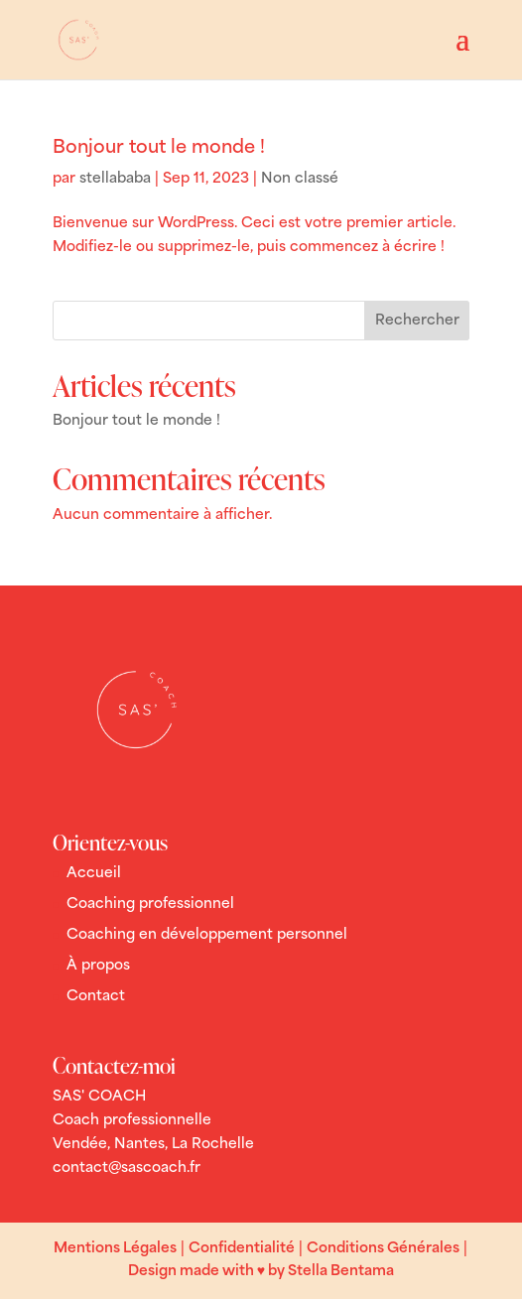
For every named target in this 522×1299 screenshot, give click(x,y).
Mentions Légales (115, 1248)
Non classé (299, 179)
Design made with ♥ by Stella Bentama (261, 1271)
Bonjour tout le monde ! (159, 148)
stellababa (115, 179)
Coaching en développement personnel (206, 935)
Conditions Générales (383, 1248)
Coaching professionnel (150, 904)
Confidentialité (242, 1248)
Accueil (93, 873)
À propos (98, 966)
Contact (95, 996)
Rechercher (417, 321)
